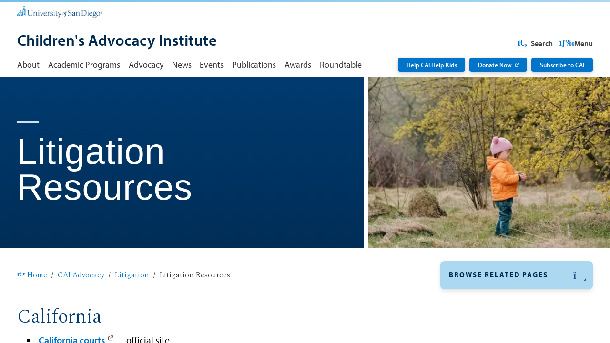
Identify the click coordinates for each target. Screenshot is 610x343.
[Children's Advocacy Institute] (117, 41)
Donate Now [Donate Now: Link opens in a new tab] (495, 65)
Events (212, 64)
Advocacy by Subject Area (496, 320)
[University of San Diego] (59, 11)
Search (574, 43)
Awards (298, 64)
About (28, 64)
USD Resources (517, 43)
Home (32, 275)
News (182, 64)
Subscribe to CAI (562, 65)
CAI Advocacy (81, 275)
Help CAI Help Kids (432, 65)
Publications (254, 64)
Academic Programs (84, 64)
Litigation (132, 275)
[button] (516, 275)
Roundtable (341, 64)
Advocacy (146, 64)
